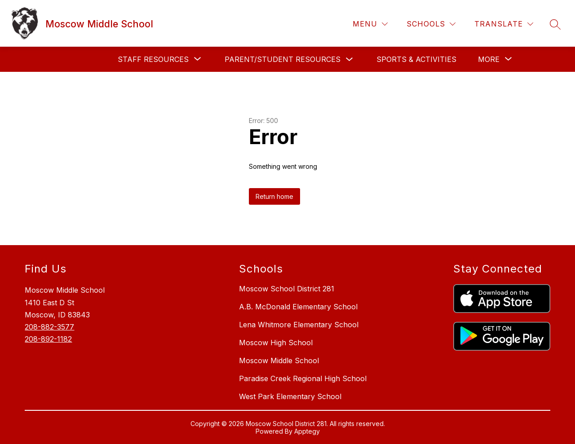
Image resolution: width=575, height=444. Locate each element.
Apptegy (307, 431)
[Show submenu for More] (489, 59)
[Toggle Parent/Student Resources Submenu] (349, 59)
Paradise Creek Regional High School (303, 378)
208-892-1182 (48, 338)
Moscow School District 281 (286, 288)
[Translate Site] (503, 24)
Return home (274, 196)
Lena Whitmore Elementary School (298, 324)
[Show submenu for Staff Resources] (153, 59)
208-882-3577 (49, 326)
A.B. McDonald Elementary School (298, 306)
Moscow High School (276, 342)
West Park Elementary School (290, 396)
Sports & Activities (416, 59)
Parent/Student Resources (283, 59)
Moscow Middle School (279, 360)
